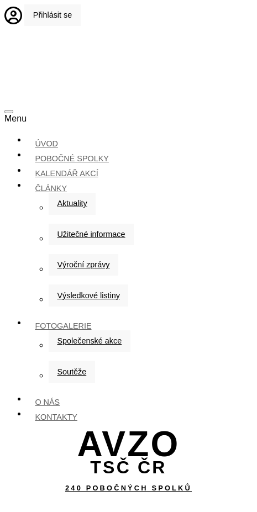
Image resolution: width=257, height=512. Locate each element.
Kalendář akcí (66, 173)
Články (51, 188)
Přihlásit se (52, 14)
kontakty (56, 417)
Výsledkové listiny (88, 295)
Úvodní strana (129, 70)
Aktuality (72, 203)
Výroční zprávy (83, 264)
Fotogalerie (63, 325)
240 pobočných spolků (128, 488)
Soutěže (71, 371)
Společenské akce (89, 340)
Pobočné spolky (72, 158)
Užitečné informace (91, 234)
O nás (47, 402)
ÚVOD (46, 143)
